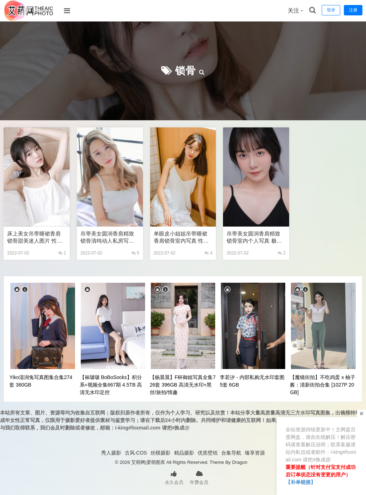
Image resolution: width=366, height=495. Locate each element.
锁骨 (185, 70)
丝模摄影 (160, 453)
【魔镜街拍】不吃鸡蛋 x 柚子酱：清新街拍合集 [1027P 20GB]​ (322, 384)
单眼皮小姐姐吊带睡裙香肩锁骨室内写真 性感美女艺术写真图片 (181, 237)
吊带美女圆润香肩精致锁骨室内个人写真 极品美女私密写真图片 (254, 237)
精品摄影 (184, 453)
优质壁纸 (208, 453)
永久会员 (174, 477)
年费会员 (199, 477)
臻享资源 (255, 453)
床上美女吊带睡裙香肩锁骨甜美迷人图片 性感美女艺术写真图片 (34, 237)
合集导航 (231, 453)
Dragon (239, 462)
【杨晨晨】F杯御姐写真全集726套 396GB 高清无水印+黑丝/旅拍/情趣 (183, 384)
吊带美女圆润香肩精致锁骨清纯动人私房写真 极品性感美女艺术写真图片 (107, 237)
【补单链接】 (301, 482)
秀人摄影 (111, 453)
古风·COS (136, 453)
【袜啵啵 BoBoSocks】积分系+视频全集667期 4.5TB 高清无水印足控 (111, 384)
